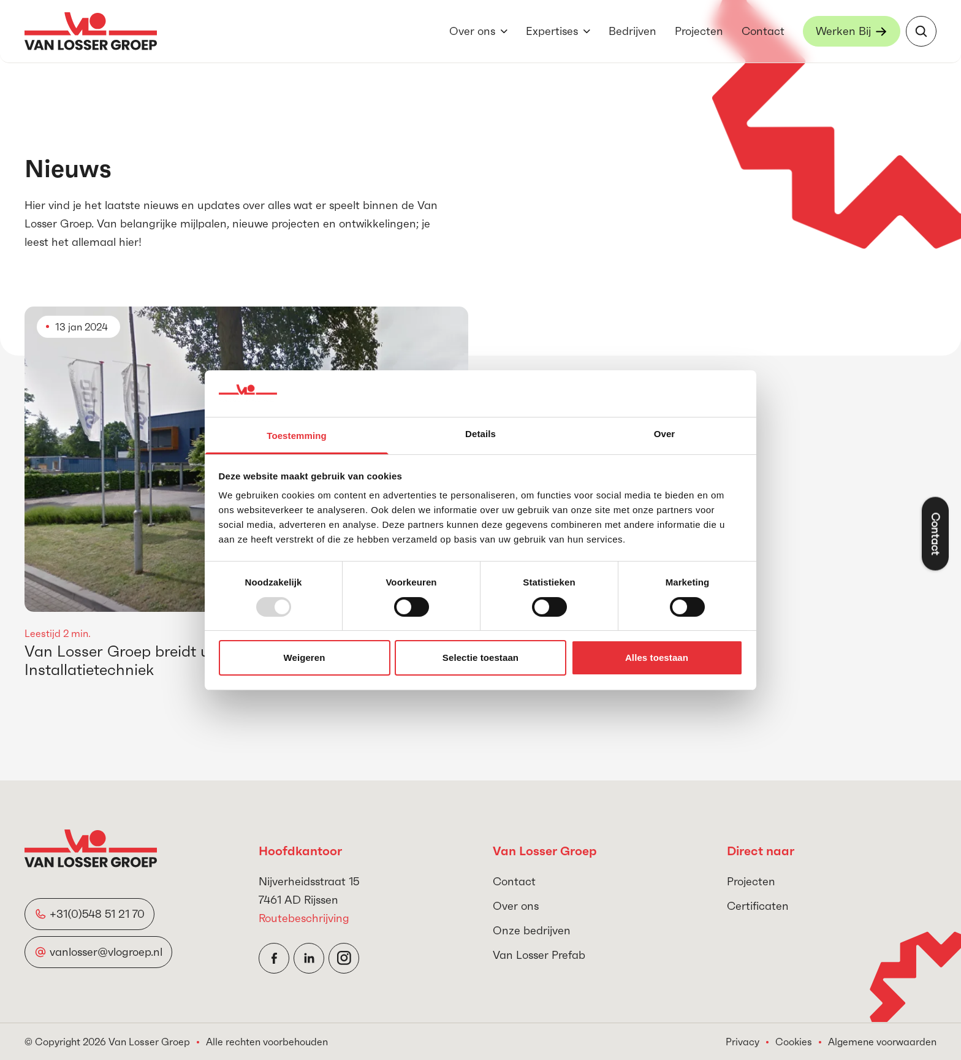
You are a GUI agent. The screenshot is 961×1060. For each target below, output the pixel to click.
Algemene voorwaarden (882, 1041)
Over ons (472, 31)
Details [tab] (480, 434)
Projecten (699, 31)
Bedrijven (632, 31)
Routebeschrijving (304, 918)
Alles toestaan (656, 657)
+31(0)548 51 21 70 (97, 914)
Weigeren (304, 657)
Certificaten (758, 906)
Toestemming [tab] (297, 435)
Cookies (793, 1041)
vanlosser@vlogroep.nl (106, 952)
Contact (763, 31)
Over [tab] (664, 434)
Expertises (552, 31)
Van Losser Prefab (539, 955)
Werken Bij (843, 31)
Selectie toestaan (480, 657)
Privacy (742, 1041)
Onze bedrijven (532, 930)
